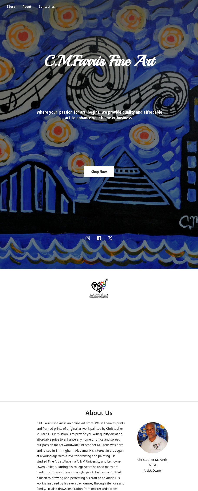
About (27, 6)
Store (11, 6)
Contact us (47, 6)
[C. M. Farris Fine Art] (99, 288)
